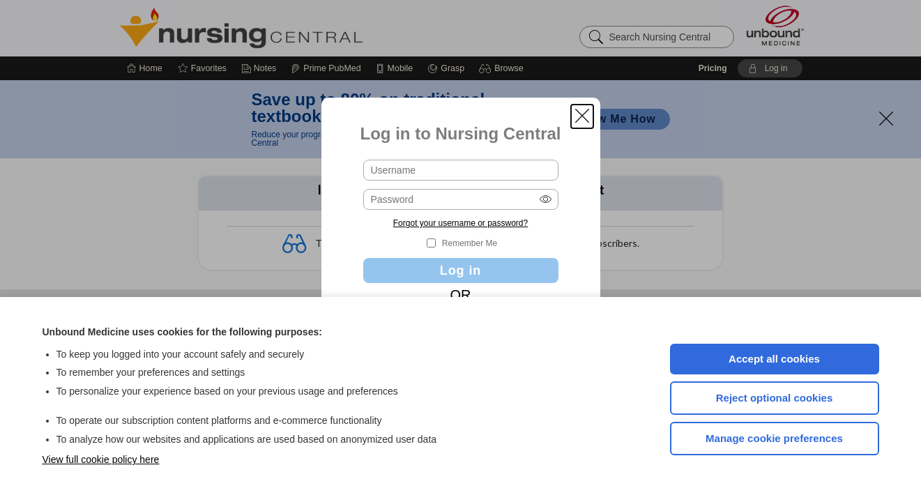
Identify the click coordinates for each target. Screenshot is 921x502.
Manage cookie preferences (774, 438)
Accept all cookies (774, 359)
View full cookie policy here (101, 459)
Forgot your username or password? (460, 223)
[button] (582, 116)
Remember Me (469, 243)
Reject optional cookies (774, 398)
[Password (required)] (460, 199)
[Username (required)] (460, 170)
